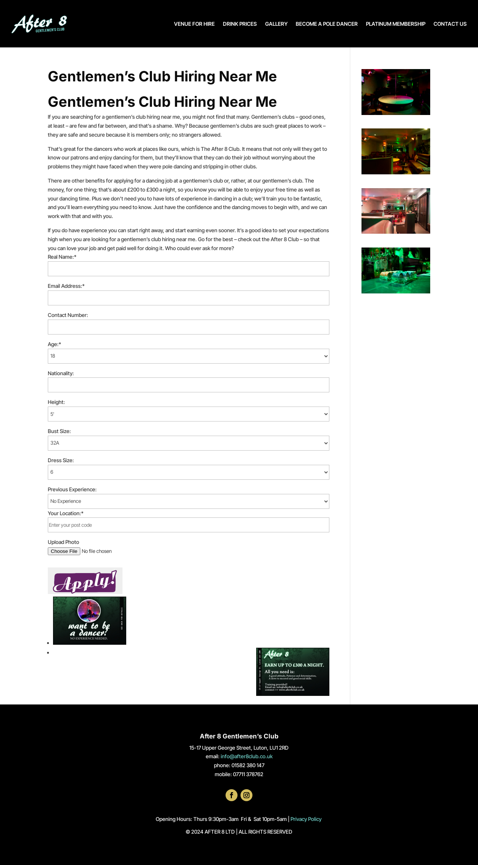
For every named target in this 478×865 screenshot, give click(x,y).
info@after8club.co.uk (247, 756)
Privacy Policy (307, 819)
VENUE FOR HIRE (194, 24)
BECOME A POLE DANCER (327, 24)
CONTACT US (450, 24)
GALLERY (276, 24)
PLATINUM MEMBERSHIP (395, 24)
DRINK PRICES (240, 24)
